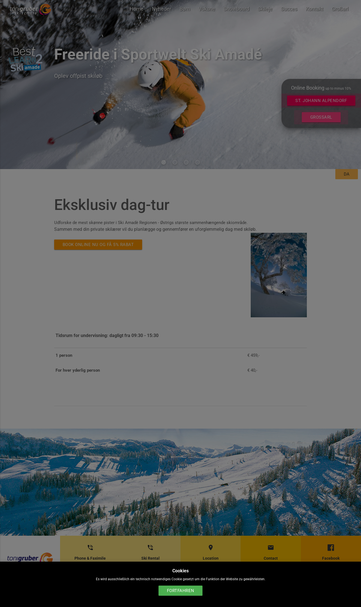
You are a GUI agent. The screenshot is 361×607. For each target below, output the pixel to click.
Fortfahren (180, 590)
